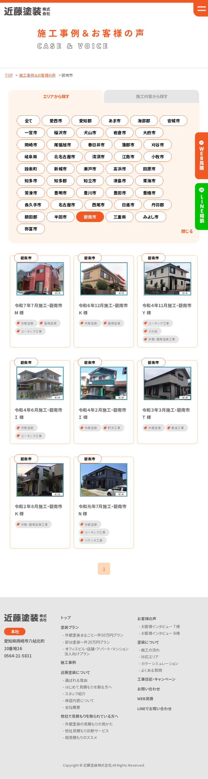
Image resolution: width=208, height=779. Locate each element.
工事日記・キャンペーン (156, 683)
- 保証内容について (79, 704)
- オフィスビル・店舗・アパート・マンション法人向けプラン (96, 655)
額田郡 (31, 217)
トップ (66, 621)
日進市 (128, 204)
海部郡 (144, 120)
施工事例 (68, 666)
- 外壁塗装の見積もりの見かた (88, 727)
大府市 (149, 132)
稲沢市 (60, 132)
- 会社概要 (72, 711)
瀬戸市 (90, 169)
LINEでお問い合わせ (154, 712)
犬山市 (90, 132)
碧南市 (90, 217)
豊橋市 (149, 193)
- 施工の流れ (150, 653)
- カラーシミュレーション (159, 667)
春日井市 (96, 144)
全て (28, 120)
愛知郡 (85, 120)
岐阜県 (31, 156)
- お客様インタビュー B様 (160, 637)
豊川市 (90, 193)
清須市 (98, 156)
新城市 (60, 169)
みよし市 (151, 217)
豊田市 (119, 193)
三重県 (119, 217)
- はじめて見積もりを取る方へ (88, 690)
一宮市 (31, 132)
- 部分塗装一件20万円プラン (87, 645)
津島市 (119, 180)
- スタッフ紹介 (75, 697)
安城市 (173, 120)
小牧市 (157, 156)
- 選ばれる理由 (75, 683)
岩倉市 (119, 132)
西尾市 (98, 204)
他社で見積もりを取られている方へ (89, 720)
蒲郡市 (128, 144)
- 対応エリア (150, 660)
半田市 (60, 217)
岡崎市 (31, 144)
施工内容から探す (151, 96)
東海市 (149, 180)
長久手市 (33, 204)
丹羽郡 (157, 204)
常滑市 (31, 193)
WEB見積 (145, 702)
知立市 (90, 180)
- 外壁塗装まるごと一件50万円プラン (93, 639)
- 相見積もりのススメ (80, 741)
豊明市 (60, 193)
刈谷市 (157, 144)
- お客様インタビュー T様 (160, 630)
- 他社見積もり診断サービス (86, 734)
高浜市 (119, 169)
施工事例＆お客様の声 (37, 75)
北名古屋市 (64, 156)
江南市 (128, 156)
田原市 (149, 169)
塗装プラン (70, 631)
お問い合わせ (148, 693)
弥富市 (31, 228)
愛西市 (56, 120)
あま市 (115, 120)
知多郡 (60, 180)
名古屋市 (66, 204)
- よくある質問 (151, 674)
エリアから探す (56, 96)
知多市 (31, 180)
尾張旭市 (62, 144)
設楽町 (31, 169)
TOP (9, 75)
